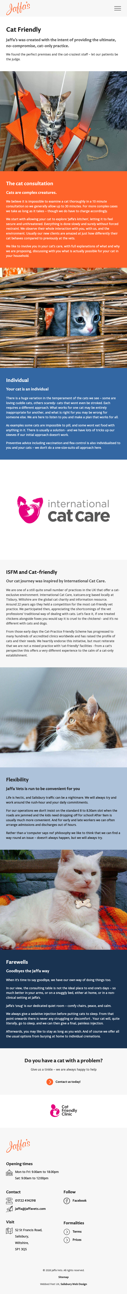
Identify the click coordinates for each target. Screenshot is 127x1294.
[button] (117, 8)
